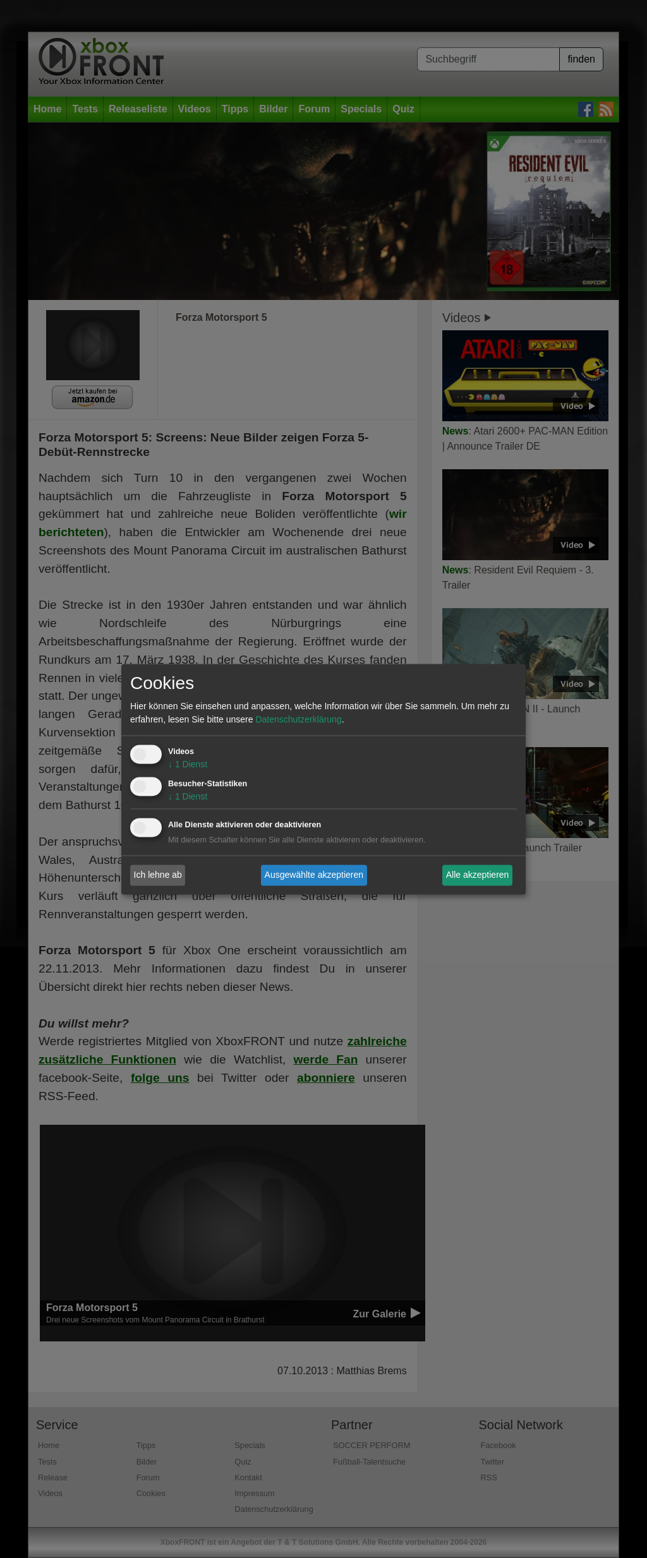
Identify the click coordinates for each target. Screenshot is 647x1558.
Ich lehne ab (158, 875)
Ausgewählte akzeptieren (314, 875)
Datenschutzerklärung (298, 719)
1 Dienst (187, 764)
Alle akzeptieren (477, 875)
